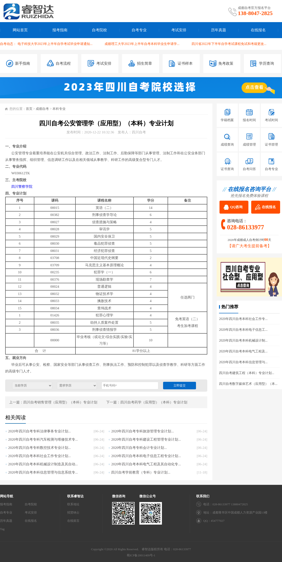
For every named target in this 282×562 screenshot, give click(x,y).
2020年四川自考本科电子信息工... (243, 329)
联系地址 (73, 504)
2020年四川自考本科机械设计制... (243, 340)
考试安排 (178, 30)
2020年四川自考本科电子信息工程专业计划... (146, 456)
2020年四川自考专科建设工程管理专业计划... (146, 439)
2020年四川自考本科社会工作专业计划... (39, 456)
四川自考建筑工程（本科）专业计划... (246, 373)
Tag (2, 529)
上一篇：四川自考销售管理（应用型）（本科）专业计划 (53, 402)
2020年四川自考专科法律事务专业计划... (39, 431)
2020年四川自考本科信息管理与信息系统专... (43, 472)
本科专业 (59, 109)
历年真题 (218, 30)
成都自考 (42, 109)
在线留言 (73, 520)
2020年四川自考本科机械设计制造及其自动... (43, 464)
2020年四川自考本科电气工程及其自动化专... (146, 464)
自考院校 (99, 30)
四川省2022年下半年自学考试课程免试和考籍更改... (229, 44)
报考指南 (59, 30)
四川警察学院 (21, 186)
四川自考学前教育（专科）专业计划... (140, 472)
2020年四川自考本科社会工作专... (243, 319)
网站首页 (20, 30)
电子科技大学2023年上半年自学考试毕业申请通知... (55, 44)
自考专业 (139, 30)
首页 (29, 109)
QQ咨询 (236, 207)
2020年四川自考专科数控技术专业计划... (39, 448)
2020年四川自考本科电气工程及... (243, 351)
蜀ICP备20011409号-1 (141, 555)
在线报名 (258, 30)
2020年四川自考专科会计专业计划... (139, 448)
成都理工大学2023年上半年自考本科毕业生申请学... (142, 44)
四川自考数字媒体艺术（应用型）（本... (248, 384)
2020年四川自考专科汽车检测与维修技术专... (43, 439)
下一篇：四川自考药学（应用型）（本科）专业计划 (146, 402)
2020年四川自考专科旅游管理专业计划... (142, 431)
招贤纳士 (73, 512)
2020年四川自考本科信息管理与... (243, 362)
